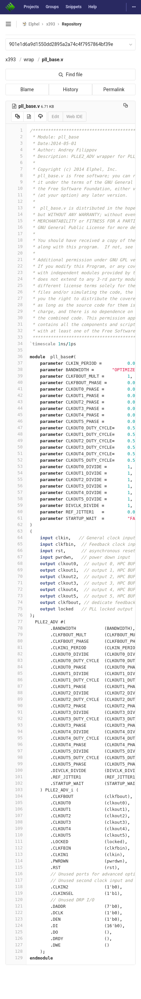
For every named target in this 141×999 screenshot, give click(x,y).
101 (16, 776)
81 (16, 647)
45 (16, 414)
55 (16, 479)
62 (16, 524)
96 (16, 744)
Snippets (73, 6)
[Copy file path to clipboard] (125, 106)
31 (16, 324)
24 (16, 278)
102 (16, 783)
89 (16, 699)
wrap (29, 59)
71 (16, 582)
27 (16, 298)
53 (16, 466)
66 (16, 550)
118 (16, 886)
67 (16, 556)
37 (16, 362)
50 (16, 446)
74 (16, 602)
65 (16, 543)
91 (16, 712)
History (70, 89)
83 (16, 660)
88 (16, 692)
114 (16, 860)
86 (16, 679)
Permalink (113, 89)
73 (16, 595)
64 (16, 537)
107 (16, 815)
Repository (72, 24)
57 (16, 492)
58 (16, 498)
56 (16, 485)
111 (16, 841)
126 (16, 938)
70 (16, 576)
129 (16, 957)
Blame (27, 89)
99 (16, 763)
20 (16, 253)
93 (16, 724)
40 (16, 382)
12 (16, 201)
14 (16, 214)
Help (92, 6)
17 (16, 233)
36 (16, 356)
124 (16, 925)
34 (16, 343)
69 (16, 569)
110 (16, 834)
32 (16, 330)
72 (16, 589)
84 (16, 666)
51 (16, 453)
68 (16, 563)
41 (16, 388)
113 (16, 854)
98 (16, 757)
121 (16, 905)
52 (16, 459)
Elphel (30, 24)
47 (16, 427)
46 (16, 421)
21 (16, 259)
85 (16, 673)
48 (16, 434)
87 (16, 686)
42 (16, 395)
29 (16, 311)
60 (16, 511)
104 (16, 796)
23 (16, 272)
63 (16, 531)
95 (16, 737)
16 (16, 227)
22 (16, 265)
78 (16, 627)
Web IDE (74, 116)
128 (16, 951)
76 (16, 615)
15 (16, 220)
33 (16, 337)
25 (16, 285)
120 (16, 899)
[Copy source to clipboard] (17, 117)
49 (16, 440)
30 (16, 317)
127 (16, 944)
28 (16, 304)
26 (16, 291)
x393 (10, 59)
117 (16, 880)
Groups (52, 6)
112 (16, 847)
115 (16, 867)
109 (16, 828)
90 (16, 705)
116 (16, 873)
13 (16, 207)
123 (16, 918)
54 (16, 472)
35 (16, 350)
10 (16, 188)
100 (16, 770)
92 (16, 718)
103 (16, 789)
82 (16, 653)
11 (16, 194)
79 (16, 634)
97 (16, 750)
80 (16, 640)
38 (16, 369)
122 (16, 912)
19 (16, 246)
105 (16, 802)
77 (16, 621)
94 (16, 731)
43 (16, 401)
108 (16, 821)
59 (16, 505)
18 (16, 240)
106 (16, 809)
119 (16, 893)
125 (16, 931)
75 (16, 608)
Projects (31, 6)
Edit (55, 116)
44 (16, 408)
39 (16, 375)
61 (16, 518)
